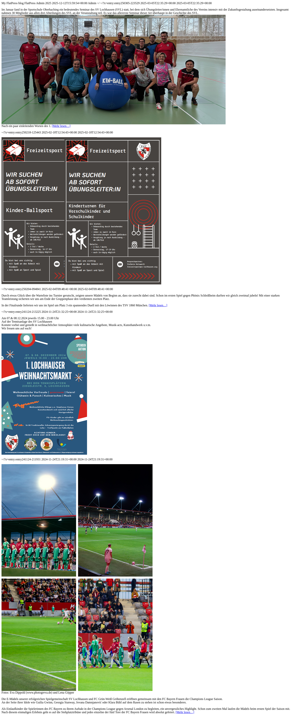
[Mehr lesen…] (61, 126)
